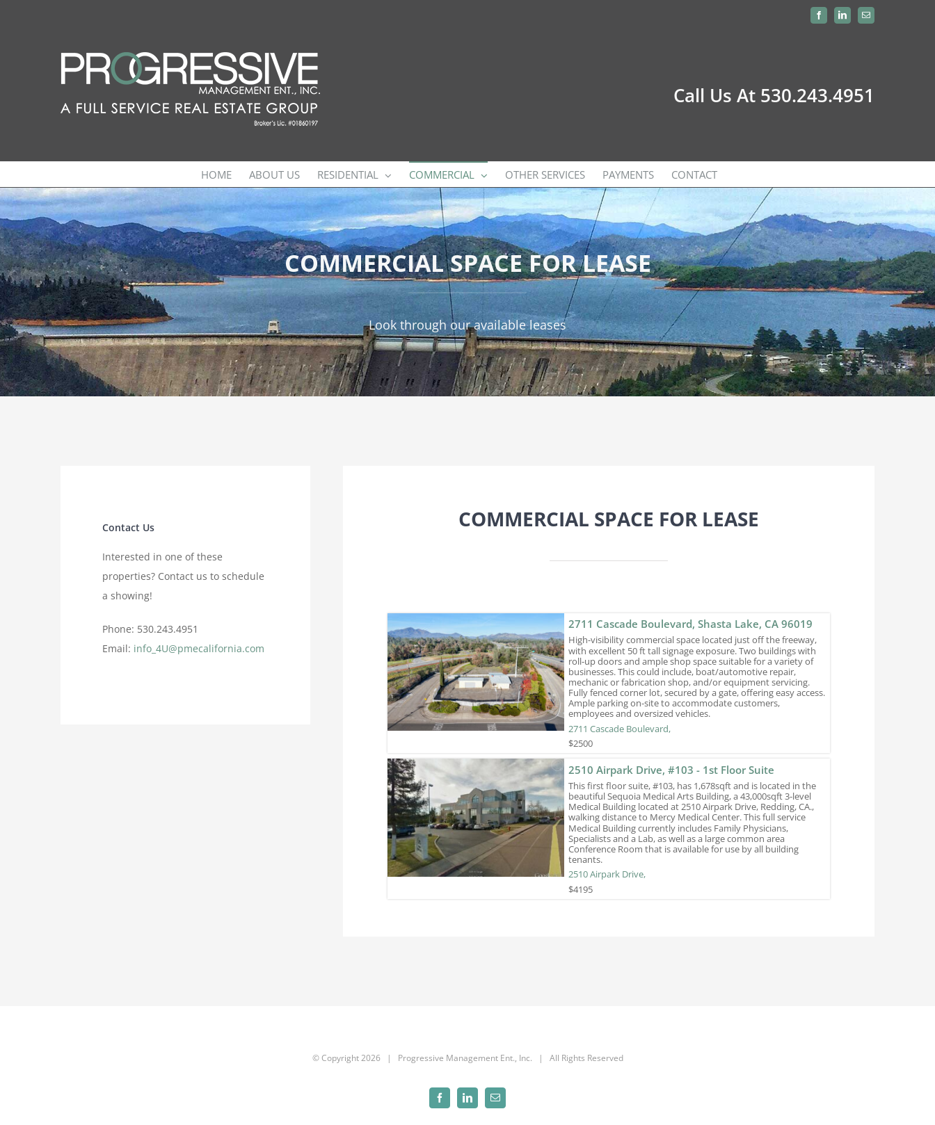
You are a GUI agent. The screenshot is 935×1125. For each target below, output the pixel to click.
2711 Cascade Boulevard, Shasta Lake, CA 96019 (690, 624)
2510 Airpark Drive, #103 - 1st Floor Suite (671, 770)
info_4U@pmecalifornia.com (199, 648)
